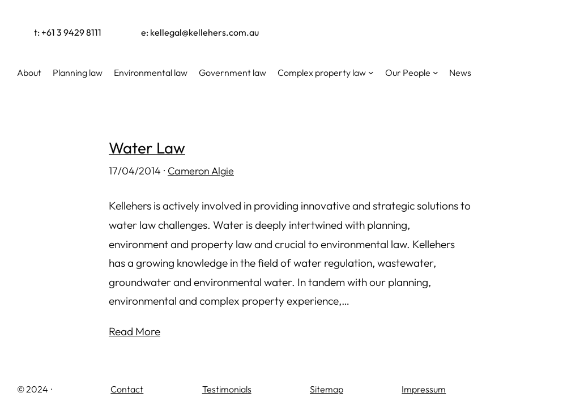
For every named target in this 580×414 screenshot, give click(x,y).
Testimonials (226, 389)
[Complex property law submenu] (371, 72)
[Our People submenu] (435, 72)
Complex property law (322, 72)
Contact (126, 389)
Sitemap (326, 389)
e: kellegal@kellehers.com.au (200, 32)
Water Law (147, 147)
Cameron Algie (201, 170)
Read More (134, 331)
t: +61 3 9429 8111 (67, 32)
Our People (407, 72)
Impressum (424, 389)
